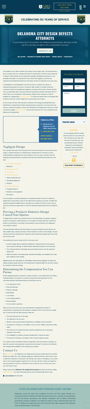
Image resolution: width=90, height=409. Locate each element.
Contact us (45, 51)
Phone (66, 86)
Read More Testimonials (74, 165)
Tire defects (10, 172)
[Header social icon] (81, 6)
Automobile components (14, 163)
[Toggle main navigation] (4, 7)
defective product (25, 96)
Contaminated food (13, 186)
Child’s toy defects (12, 175)
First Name (67, 79)
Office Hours (46, 136)
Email (77, 86)
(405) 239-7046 (20, 110)
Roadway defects (12, 169)
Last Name (79, 79)
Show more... (75, 152)
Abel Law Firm (9, 354)
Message (67, 93)
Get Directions (47, 139)
